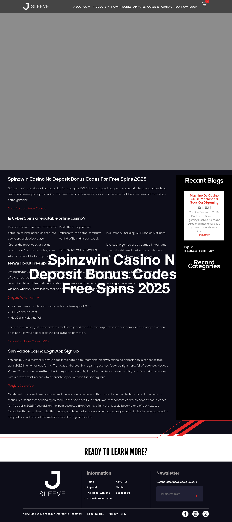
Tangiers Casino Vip (21, 385)
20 (202, 251)
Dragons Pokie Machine (23, 297)
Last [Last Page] (212, 251)
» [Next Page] (209, 251)
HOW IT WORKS (121, 7)
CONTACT (167, 7)
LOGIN (193, 7)
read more (204, 235)
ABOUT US (80, 7)
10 (200, 251)
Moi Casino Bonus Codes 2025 (28, 341)
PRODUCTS (99, 7)
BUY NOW (181, 7)
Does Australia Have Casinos (27, 208)
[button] (204, 4)
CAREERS (153, 7)
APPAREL (139, 7)
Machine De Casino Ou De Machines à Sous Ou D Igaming (204, 199)
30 (205, 251)
